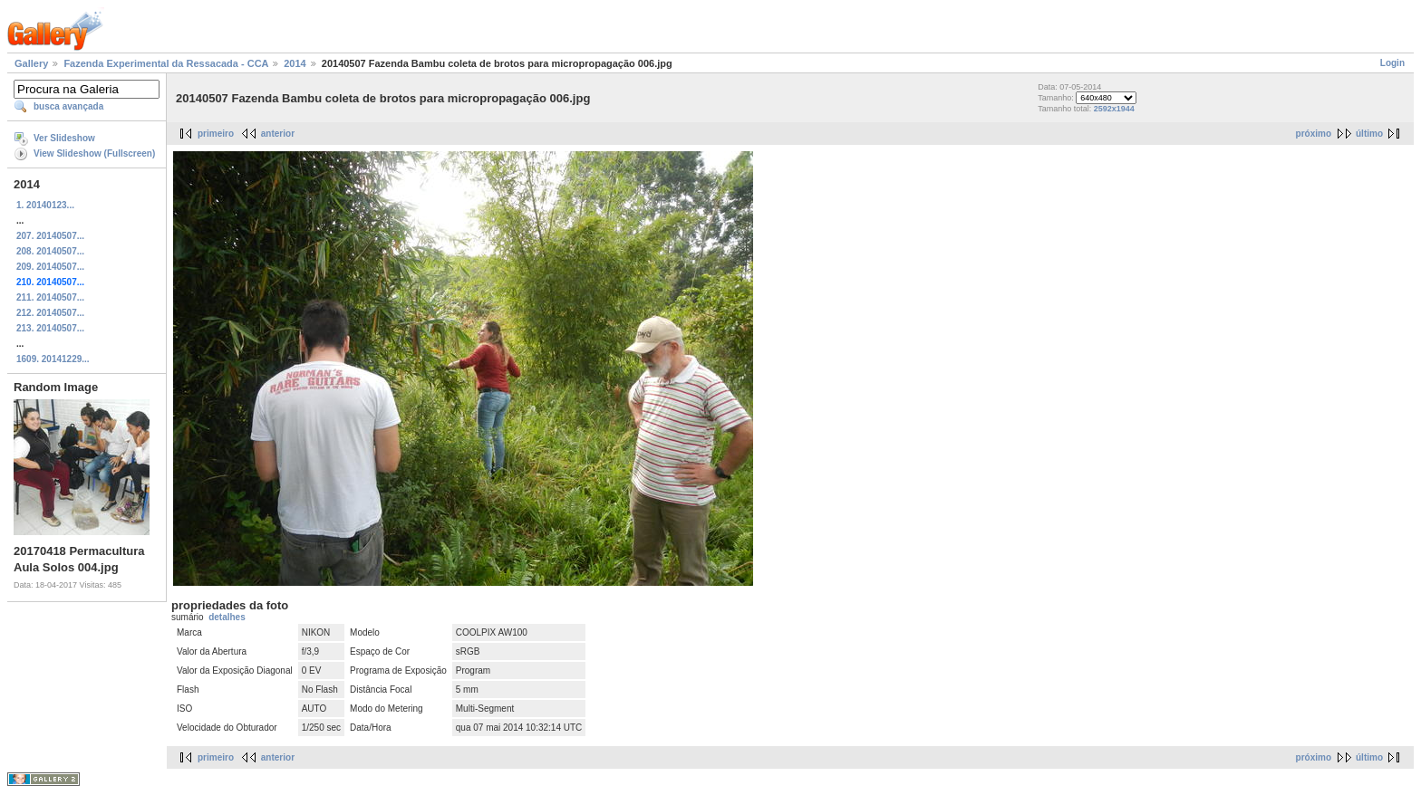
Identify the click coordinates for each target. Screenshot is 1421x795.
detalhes (227, 617)
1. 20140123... (45, 205)
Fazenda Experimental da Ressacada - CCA (165, 63)
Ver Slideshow (64, 138)
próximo (1313, 134)
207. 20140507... (50, 236)
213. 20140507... (50, 328)
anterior (278, 134)
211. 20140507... (50, 297)
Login (1392, 63)
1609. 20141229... (53, 359)
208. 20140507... (50, 251)
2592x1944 (1114, 108)
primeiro (216, 134)
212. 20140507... (50, 313)
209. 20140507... (50, 267)
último (1369, 134)
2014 (294, 63)
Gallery (31, 63)
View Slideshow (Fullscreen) (94, 153)
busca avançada (68, 106)
